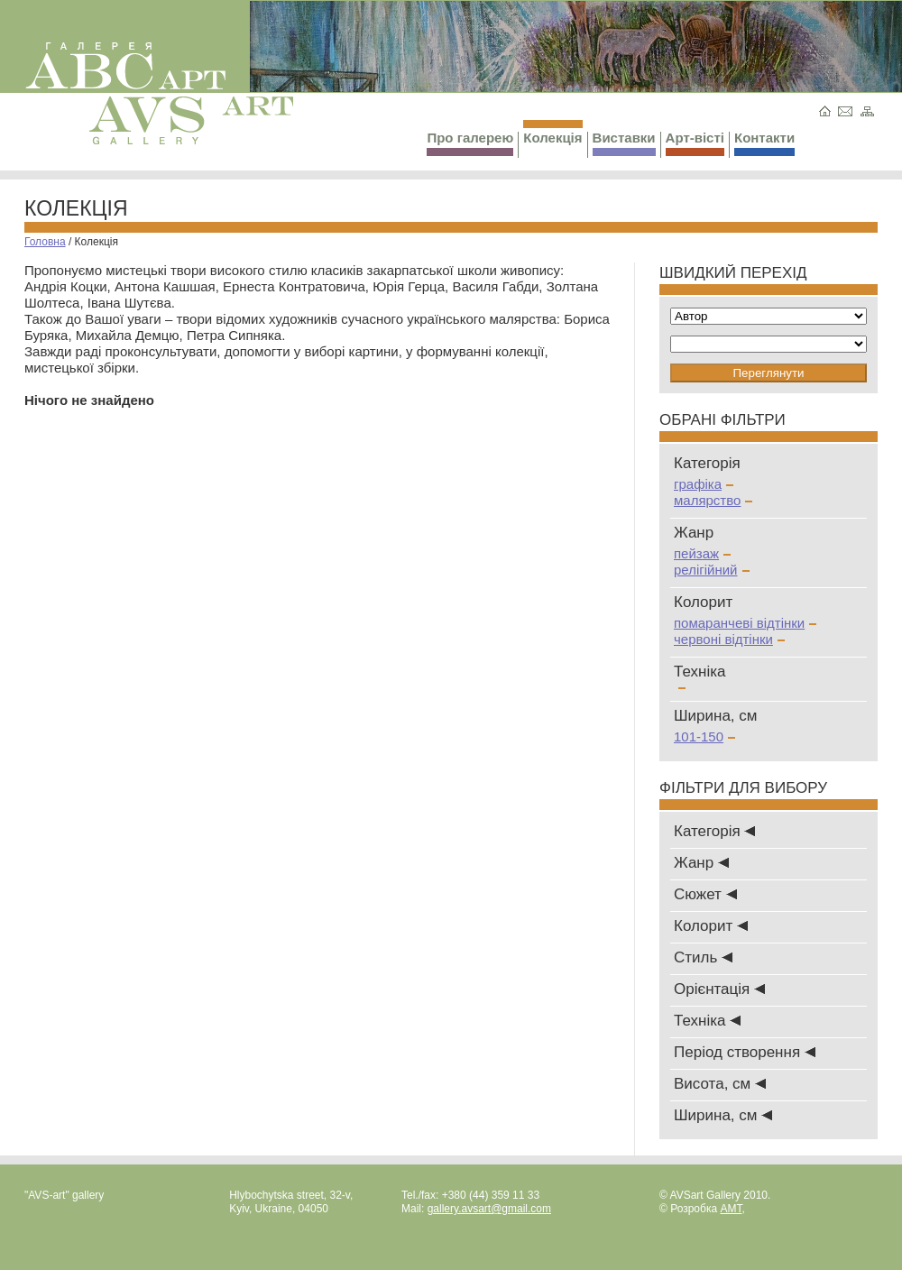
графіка (703, 484)
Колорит (711, 925)
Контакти (764, 143)
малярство (713, 500)
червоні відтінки (729, 639)
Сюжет (705, 894)
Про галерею (470, 143)
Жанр (701, 862)
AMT (730, 1208)
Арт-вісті (695, 143)
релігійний (712, 569)
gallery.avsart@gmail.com (489, 1208)
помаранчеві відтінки (745, 622)
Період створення (744, 1052)
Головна (45, 241)
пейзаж (702, 553)
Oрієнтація (719, 989)
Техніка (707, 1020)
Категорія (714, 831)
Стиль (703, 957)
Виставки (624, 143)
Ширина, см (723, 1115)
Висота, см (720, 1083)
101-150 (704, 736)
